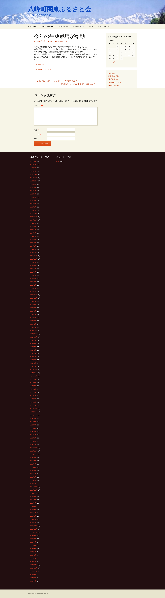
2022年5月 (33, 314)
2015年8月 (33, 578)
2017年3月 (33, 516)
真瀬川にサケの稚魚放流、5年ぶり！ (79, 84)
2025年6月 (33, 194)
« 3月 (113, 62)
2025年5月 (33, 197)
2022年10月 (33, 298)
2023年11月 (33, 256)
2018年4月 (33, 474)
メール (37, 134)
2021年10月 (33, 337)
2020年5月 (33, 392)
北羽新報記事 (39, 64)
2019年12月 (33, 409)
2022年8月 (33, 305)
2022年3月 (33, 321)
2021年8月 (33, 344)
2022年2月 (33, 324)
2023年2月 (33, 285)
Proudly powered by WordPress (38, 594)
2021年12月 (33, 331)
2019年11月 (33, 412)
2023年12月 (33, 252)
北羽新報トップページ (42, 69)
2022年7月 (33, 308)
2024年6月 (33, 233)
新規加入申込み (78, 26)
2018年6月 (33, 467)
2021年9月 (33, 340)
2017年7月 (33, 503)
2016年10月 (33, 532)
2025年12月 (33, 174)
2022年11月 (33, 295)
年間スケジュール (48, 26)
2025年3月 (33, 204)
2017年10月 (33, 493)
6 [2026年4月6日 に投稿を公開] (109, 50)
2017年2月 (33, 519)
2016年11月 (33, 529)
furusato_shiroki (61, 41)
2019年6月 (33, 428)
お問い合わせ (63, 26)
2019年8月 (33, 422)
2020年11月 (33, 373)
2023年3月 (33, 282)
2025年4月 (33, 200)
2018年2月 (33, 480)
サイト (36, 139)
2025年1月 (33, 210)
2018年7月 (33, 464)
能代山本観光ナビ (114, 86)
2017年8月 (33, 500)
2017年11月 (33, 490)
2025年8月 (33, 187)
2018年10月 (33, 454)
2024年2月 (33, 246)
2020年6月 (33, 389)
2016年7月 (33, 542)
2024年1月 (33, 249)
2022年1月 (33, 327)
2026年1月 (33, 171)
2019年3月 (33, 438)
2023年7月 (33, 269)
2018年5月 (33, 470)
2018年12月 (33, 448)
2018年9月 (33, 457)
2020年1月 (33, 405)
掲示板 (90, 26)
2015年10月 (33, 571)
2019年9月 (33, 418)
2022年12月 (33, 291)
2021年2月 (33, 363)
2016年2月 (33, 558)
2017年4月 (33, 513)
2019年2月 (33, 441)
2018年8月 (33, 461)
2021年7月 (33, 347)
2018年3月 (33, 477)
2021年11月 (33, 334)
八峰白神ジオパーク (114, 82)
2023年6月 (33, 272)
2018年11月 (33, 451)
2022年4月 (33, 318)
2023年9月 (33, 262)
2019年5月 (33, 431)
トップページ (32, 26)
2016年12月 (33, 526)
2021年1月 (33, 366)
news (51, 41)
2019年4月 (33, 435)
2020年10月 (33, 376)
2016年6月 (33, 545)
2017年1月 (33, 522)
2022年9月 (33, 301)
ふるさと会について (105, 26)
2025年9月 (33, 184)
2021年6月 (33, 350)
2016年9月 (33, 535)
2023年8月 (33, 265)
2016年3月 (33, 555)
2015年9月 (33, 575)
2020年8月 (33, 383)
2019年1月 (33, 444)
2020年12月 (33, 370)
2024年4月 (33, 239)
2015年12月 (33, 565)
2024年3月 (33, 243)
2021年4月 (33, 357)
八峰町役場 (111, 74)
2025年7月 (33, 191)
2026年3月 (33, 165)
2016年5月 (33, 549)
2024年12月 (33, 213)
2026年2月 (33, 168)
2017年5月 (33, 509)
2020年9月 (33, 379)
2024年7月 (33, 230)
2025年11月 (33, 178)
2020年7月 (33, 386)
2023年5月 (33, 275)
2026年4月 (33, 161)
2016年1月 (33, 562)
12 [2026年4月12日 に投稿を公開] (133, 50)
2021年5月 (33, 353)
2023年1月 (33, 288)
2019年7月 (33, 425)
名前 (36, 130)
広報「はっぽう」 (114, 76)
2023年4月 (33, 278)
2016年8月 (33, 539)
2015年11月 (33, 568)
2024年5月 (33, 236)
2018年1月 (33, 483)
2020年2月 (33, 402)
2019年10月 (33, 415)
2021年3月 (33, 360)
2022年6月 (33, 311)
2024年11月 (33, 217)
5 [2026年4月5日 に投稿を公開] (133, 47)
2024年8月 (33, 226)
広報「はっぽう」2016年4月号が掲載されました (57, 81)
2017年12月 (33, 487)
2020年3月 (33, 399)
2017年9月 (33, 496)
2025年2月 (33, 207)
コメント (38, 105)
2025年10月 (33, 181)
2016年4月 (33, 552)
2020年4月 (33, 396)
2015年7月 (33, 581)
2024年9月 (33, 223)
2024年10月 (33, 220)
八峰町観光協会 (113, 79)
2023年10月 (33, 259)
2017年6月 (33, 506)
